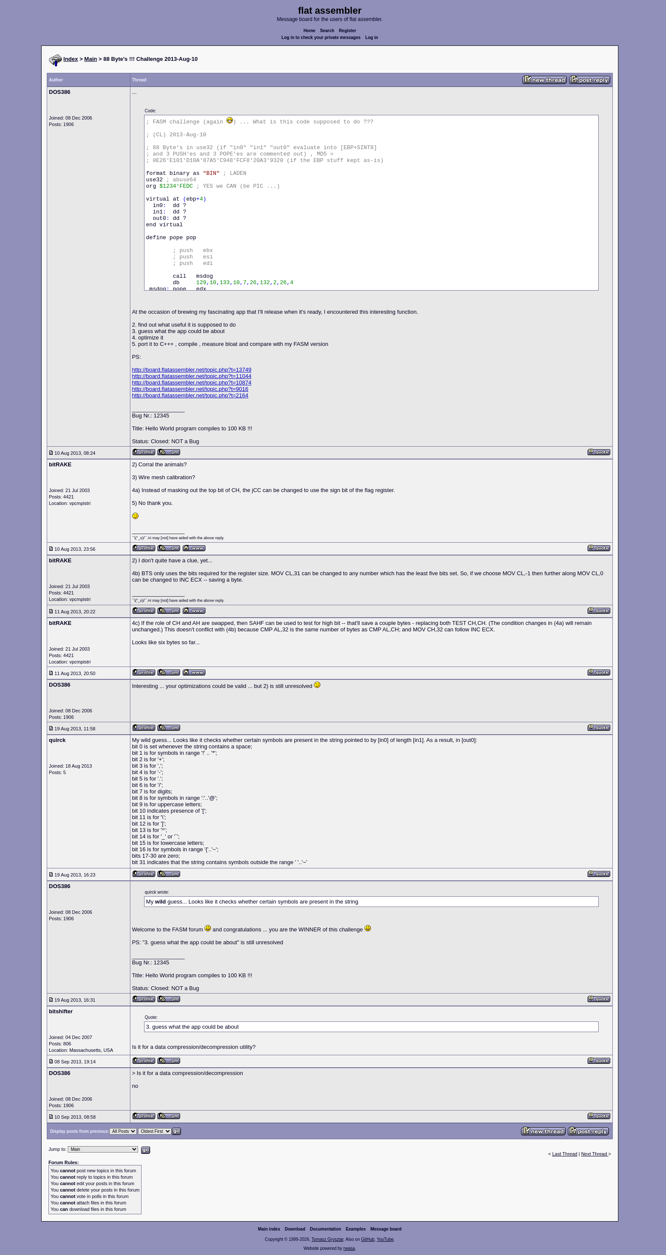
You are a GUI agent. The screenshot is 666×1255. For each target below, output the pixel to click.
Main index (269, 1229)
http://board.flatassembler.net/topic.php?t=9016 (190, 389)
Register (347, 30)
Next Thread (594, 1153)
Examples (356, 1229)
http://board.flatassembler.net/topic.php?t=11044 (192, 376)
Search (327, 30)
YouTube (385, 1239)
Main (90, 59)
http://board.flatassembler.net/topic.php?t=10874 (192, 382)
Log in (371, 37)
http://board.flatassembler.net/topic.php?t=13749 (192, 369)
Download (295, 1229)
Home (310, 30)
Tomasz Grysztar (327, 1239)
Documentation (325, 1229)
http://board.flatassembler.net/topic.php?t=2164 (190, 395)
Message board (386, 1229)
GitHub (367, 1239)
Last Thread (565, 1153)
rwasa (349, 1248)
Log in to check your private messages (321, 37)
